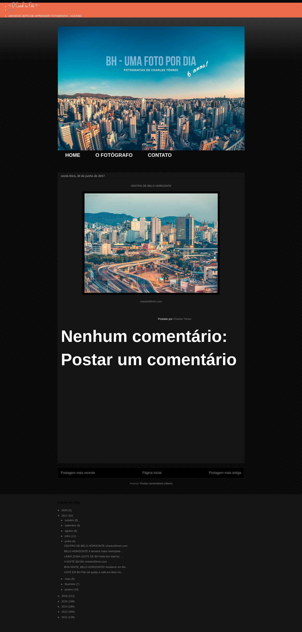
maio (68, 578)
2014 (65, 606)
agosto (69, 530)
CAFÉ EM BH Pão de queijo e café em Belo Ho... (93, 572)
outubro (70, 520)
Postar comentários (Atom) (156, 483)
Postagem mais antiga (225, 473)
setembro (71, 525)
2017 (65, 515)
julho (68, 536)
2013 (65, 611)
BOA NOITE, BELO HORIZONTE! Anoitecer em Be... (96, 567)
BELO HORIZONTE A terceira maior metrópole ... (93, 551)
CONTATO (160, 155)
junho (68, 541)
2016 (65, 595)
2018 (65, 510)
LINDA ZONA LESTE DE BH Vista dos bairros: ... (93, 556)
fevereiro (70, 584)
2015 (65, 601)
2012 (65, 617)
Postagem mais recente (78, 473)
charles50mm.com (151, 301)
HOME (72, 155)
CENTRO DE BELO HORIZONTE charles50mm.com (96, 545)
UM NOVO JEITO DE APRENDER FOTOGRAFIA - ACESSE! (45, 15)
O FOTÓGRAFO (114, 155)
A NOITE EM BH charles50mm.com (85, 561)
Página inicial (152, 473)
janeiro (69, 589)
